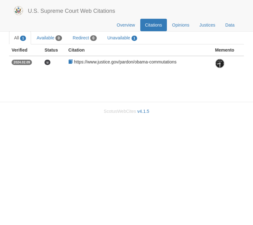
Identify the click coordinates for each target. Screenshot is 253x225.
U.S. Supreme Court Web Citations (71, 11)
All (20, 38)
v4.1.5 (143, 111)
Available (49, 38)
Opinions (180, 25)
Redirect (85, 38)
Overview (126, 25)
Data (230, 25)
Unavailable (122, 38)
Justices (207, 25)
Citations (153, 25)
